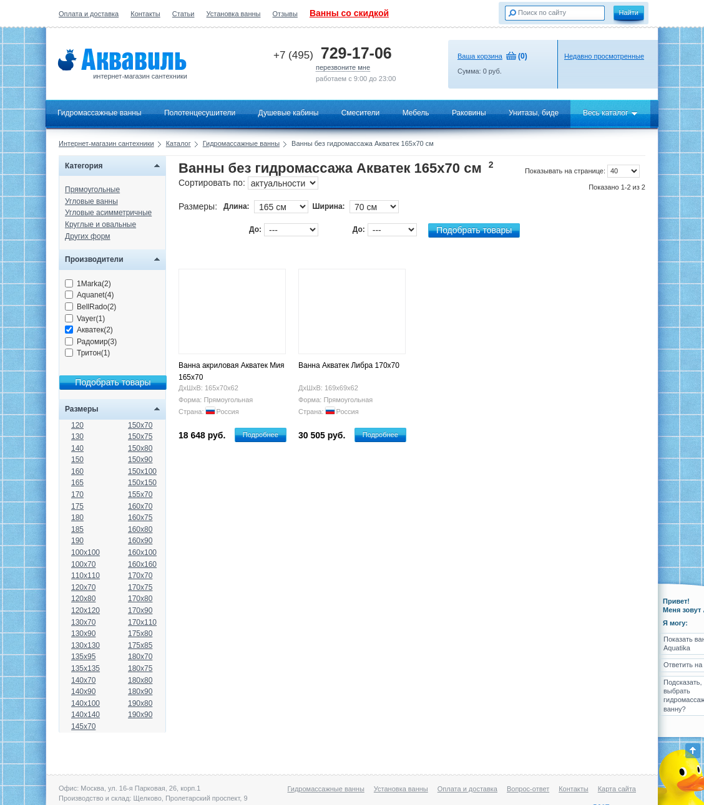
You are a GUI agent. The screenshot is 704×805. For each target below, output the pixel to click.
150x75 (140, 436)
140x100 (85, 703)
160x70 (140, 506)
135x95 (83, 656)
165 (77, 482)
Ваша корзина (479, 56)
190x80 (140, 703)
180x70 (140, 656)
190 (77, 540)
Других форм (87, 236)
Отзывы (285, 13)
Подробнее (260, 434)
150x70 (140, 425)
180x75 (140, 668)
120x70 (83, 587)
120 (77, 425)
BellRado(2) (90, 306)
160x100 (142, 552)
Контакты (145, 13)
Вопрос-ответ (528, 789)
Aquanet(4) (89, 295)
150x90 (140, 459)
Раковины (469, 112)
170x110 (142, 622)
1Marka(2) (88, 283)
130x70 (83, 622)
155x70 (140, 494)
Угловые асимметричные (108, 212)
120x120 (85, 610)
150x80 (140, 448)
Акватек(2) (89, 329)
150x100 (142, 471)
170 (77, 494)
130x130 (85, 645)
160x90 (140, 540)
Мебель (416, 112)
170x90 (140, 610)
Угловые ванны (91, 201)
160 (77, 471)
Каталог (178, 143)
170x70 (140, 575)
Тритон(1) (87, 353)
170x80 (140, 598)
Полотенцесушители (199, 112)
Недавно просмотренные (604, 56)
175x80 (140, 633)
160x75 (140, 517)
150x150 (142, 482)
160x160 (142, 564)
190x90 (140, 714)
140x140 (85, 714)
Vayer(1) (85, 318)
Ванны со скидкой (349, 13)
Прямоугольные (92, 189)
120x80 (83, 598)
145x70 (83, 726)
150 (77, 459)
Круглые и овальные (100, 224)
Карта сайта (617, 789)
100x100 (85, 552)
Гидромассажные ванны (99, 112)
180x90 (140, 691)
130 (77, 436)
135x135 (85, 668)
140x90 (83, 691)
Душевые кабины (288, 112)
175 (77, 506)
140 (77, 448)
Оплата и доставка (89, 13)
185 (77, 529)
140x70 (83, 680)
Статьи (183, 13)
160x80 (140, 529)
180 (77, 517)
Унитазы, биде (534, 112)
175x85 (140, 645)
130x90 (83, 633)
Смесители (360, 112)
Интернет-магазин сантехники (106, 143)
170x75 (140, 587)
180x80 (140, 680)
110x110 (85, 575)
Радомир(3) (91, 341)
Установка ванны (234, 13)
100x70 (83, 564)
